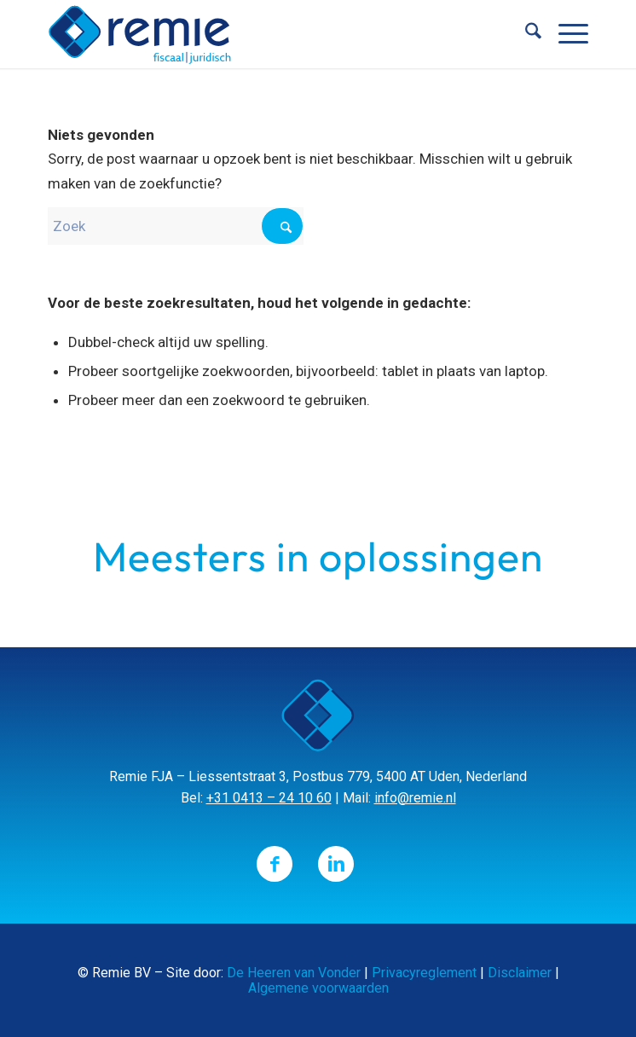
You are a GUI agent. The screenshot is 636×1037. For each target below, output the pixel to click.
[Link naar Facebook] (274, 864)
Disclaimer (520, 973)
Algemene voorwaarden (318, 988)
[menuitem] (524, 34)
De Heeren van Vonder (294, 973)
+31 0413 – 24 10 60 (269, 798)
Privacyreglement (424, 973)
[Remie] (264, 34)
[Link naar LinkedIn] (336, 864)
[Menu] (564, 34)
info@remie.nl (415, 798)
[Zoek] (524, 34)
